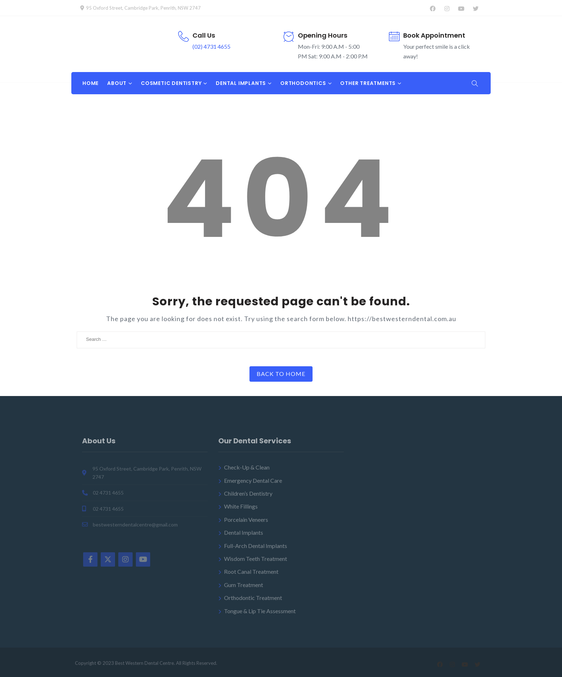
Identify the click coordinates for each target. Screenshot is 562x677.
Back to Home (281, 373)
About (117, 83)
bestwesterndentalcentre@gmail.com (135, 524)
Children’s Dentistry (248, 493)
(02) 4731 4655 (211, 46)
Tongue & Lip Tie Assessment (260, 610)
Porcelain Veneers (246, 519)
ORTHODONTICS (303, 83)
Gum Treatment (243, 584)
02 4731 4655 (108, 493)
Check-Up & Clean (247, 467)
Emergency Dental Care (253, 480)
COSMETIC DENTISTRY (171, 83)
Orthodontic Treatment (253, 597)
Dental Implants (243, 532)
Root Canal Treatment (251, 571)
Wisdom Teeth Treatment (255, 558)
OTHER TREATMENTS (368, 83)
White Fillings (241, 506)
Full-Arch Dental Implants (255, 545)
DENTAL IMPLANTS (241, 83)
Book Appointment (434, 35)
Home (90, 83)
